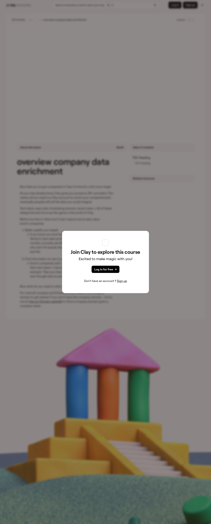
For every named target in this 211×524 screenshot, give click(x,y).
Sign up (122, 281)
